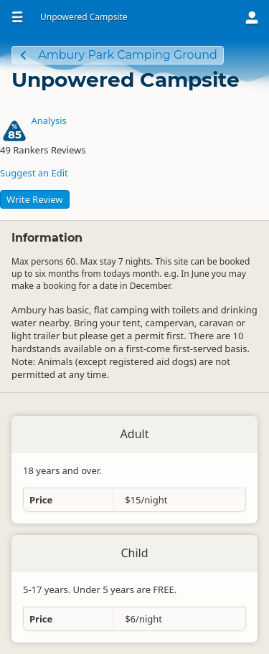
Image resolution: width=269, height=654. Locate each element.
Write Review (34, 199)
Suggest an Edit (34, 172)
